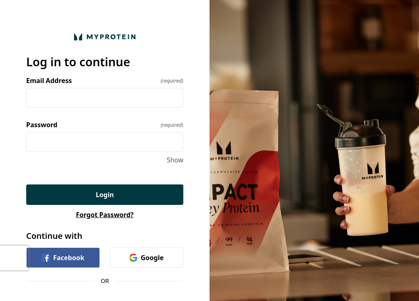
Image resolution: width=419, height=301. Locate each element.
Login (105, 194)
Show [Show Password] (175, 159)
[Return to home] (104, 36)
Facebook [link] (63, 257)
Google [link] (146, 257)
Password (104, 125)
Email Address (104, 80)
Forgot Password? (105, 214)
